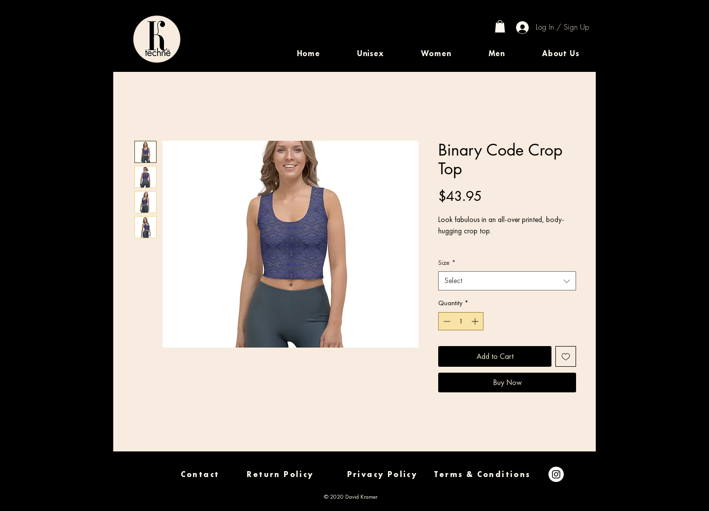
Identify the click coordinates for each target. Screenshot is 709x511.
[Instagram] (556, 474)
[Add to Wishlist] (565, 356)
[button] (370, 53)
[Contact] (199, 474)
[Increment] (476, 321)
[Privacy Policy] (382, 474)
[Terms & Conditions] (482, 474)
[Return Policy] (280, 474)
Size (446, 262)
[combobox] (507, 280)
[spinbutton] (461, 321)
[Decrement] (446, 321)
